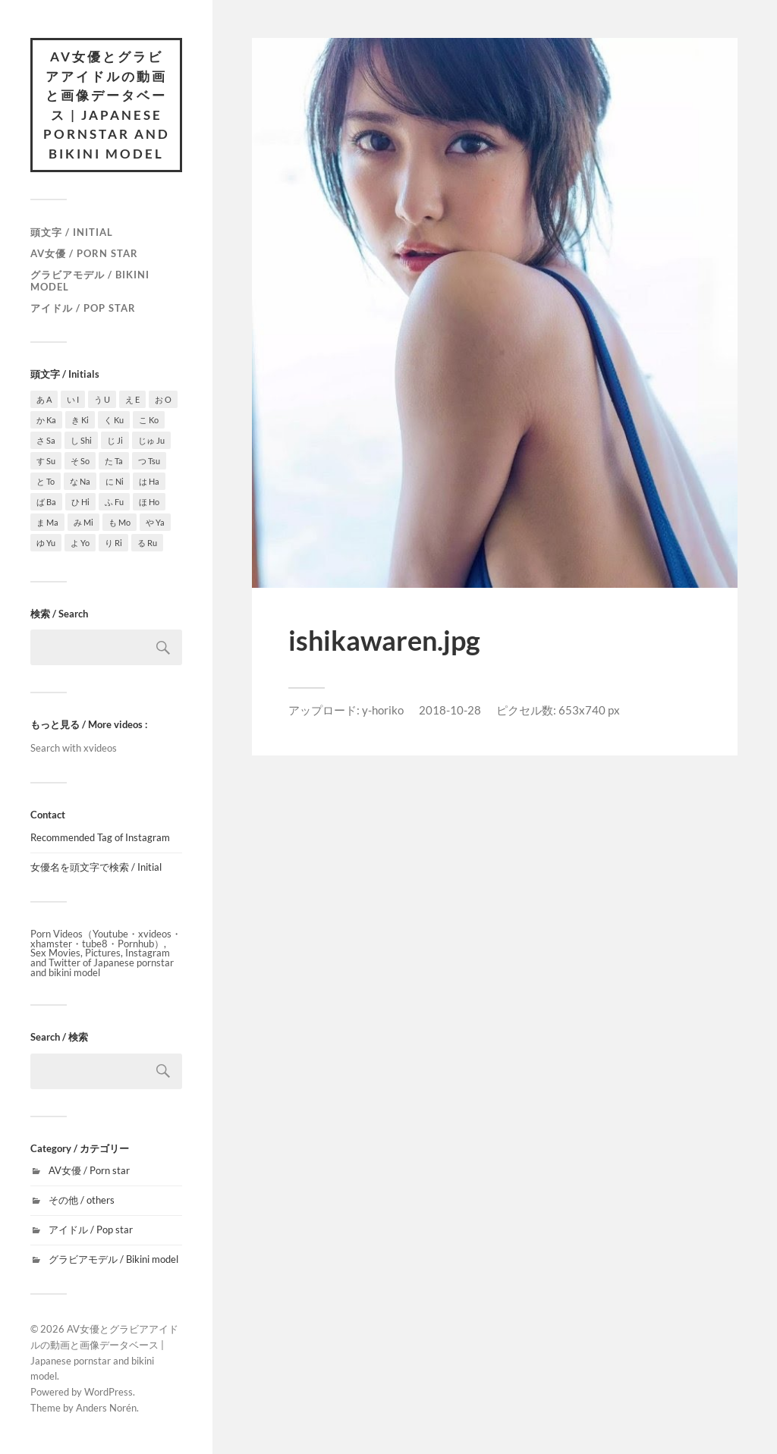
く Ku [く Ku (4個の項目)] (114, 420)
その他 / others (82, 1200)
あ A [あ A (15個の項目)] (44, 399)
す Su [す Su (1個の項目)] (45, 461)
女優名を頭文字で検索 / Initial (96, 867)
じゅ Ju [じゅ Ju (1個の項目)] (151, 440)
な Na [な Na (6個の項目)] (80, 481)
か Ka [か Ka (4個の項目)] (46, 420)
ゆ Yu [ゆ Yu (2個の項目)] (45, 543)
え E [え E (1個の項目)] (132, 399)
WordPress (108, 1392)
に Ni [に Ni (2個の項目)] (114, 481)
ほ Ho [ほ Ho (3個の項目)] (149, 502)
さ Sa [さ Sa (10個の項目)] (45, 440)
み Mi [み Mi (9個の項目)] (83, 522)
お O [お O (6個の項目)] (163, 399)
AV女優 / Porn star (84, 253)
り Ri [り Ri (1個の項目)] (113, 543)
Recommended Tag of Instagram (100, 837)
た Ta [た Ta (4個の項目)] (114, 461)
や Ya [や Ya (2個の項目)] (155, 522)
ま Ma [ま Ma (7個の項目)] (47, 522)
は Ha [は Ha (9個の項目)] (149, 481)
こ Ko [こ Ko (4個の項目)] (149, 420)
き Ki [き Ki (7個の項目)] (80, 420)
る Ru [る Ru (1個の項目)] (147, 543)
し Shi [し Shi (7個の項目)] (81, 440)
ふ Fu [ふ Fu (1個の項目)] (114, 502)
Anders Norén (106, 1408)
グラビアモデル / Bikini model (89, 281)
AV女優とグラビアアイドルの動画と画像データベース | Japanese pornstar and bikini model (106, 105)
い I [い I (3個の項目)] (73, 399)
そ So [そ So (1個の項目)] (80, 461)
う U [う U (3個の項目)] (102, 399)
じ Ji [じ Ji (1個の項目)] (115, 440)
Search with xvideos (73, 748)
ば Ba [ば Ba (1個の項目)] (46, 502)
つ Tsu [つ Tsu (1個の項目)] (149, 461)
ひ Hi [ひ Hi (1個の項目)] (80, 502)
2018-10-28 (450, 710)
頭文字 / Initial (71, 232)
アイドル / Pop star (83, 308)
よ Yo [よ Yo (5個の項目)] (80, 543)
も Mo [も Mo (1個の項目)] (120, 522)
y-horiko (383, 710)
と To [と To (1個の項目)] (45, 481)
